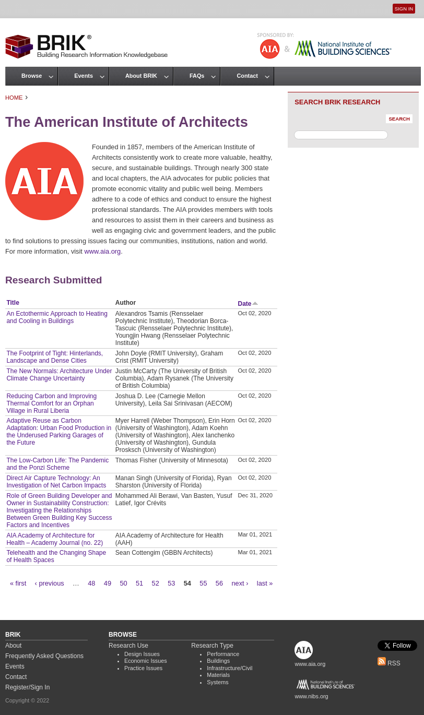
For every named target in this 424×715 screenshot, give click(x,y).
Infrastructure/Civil (229, 668)
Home (14, 97)
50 (123, 583)
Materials (218, 675)
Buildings (218, 661)
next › (239, 583)
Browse (31, 76)
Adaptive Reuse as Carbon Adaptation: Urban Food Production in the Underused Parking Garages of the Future (58, 431)
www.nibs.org (311, 696)
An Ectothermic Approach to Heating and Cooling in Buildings (56, 317)
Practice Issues (143, 668)
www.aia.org (102, 251)
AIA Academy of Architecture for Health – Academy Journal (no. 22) (54, 539)
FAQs (197, 76)
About (13, 645)
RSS (389, 663)
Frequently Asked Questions (44, 656)
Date (248, 303)
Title (12, 302)
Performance (223, 654)
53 (171, 583)
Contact (247, 76)
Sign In (404, 8)
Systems (217, 682)
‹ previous (49, 583)
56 (219, 583)
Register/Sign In (27, 687)
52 (155, 583)
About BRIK (141, 76)
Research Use (128, 645)
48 (91, 583)
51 (139, 583)
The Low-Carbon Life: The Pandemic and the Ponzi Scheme (57, 464)
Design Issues (142, 654)
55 (203, 583)
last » (265, 583)
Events (83, 76)
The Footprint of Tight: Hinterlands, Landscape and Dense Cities (54, 357)
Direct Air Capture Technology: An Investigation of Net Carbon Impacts (56, 481)
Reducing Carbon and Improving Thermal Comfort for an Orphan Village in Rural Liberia (51, 403)
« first (18, 583)
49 (107, 583)
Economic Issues (145, 661)
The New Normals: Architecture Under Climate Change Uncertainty (59, 374)
